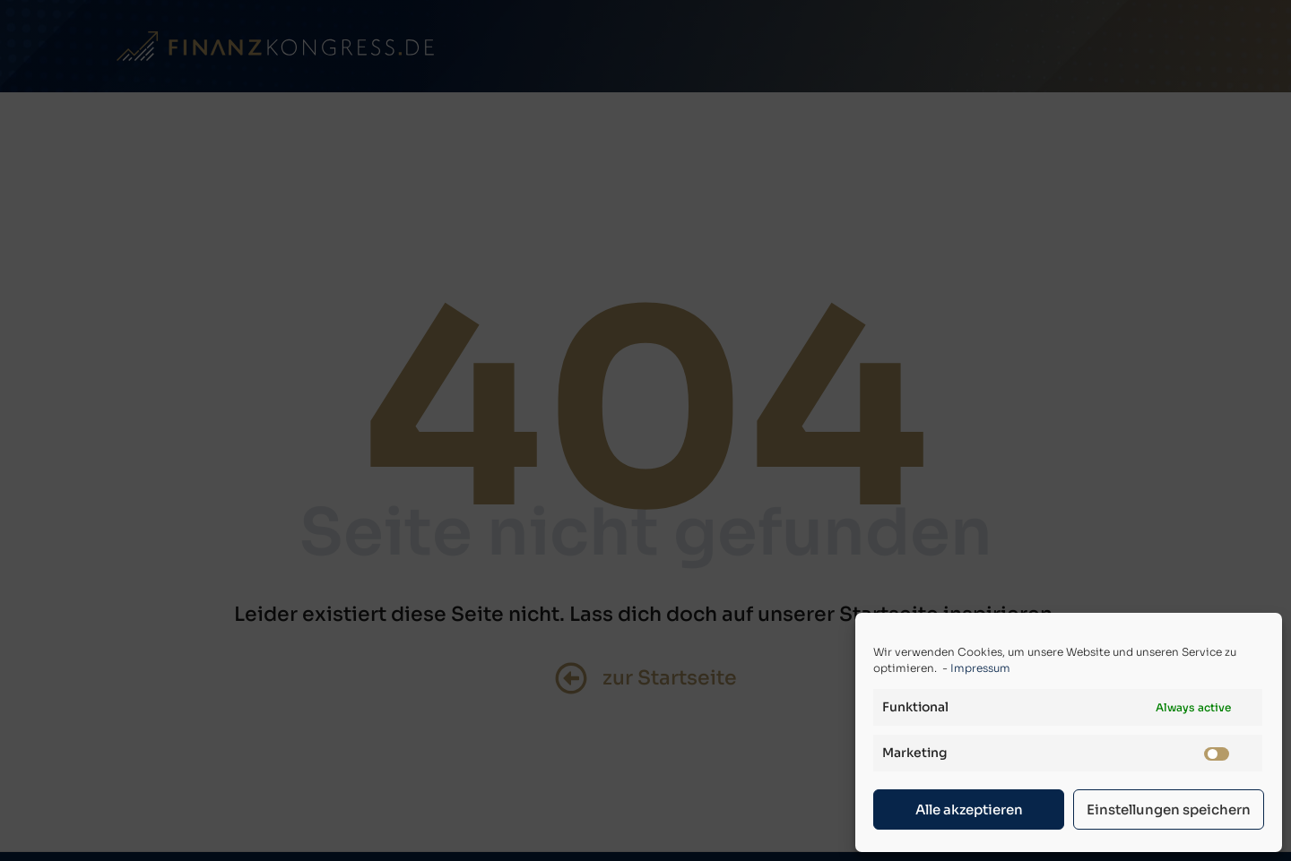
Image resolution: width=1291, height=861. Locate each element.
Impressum (980, 668)
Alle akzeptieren (969, 809)
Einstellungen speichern (1169, 809)
